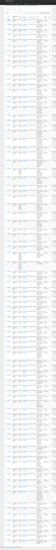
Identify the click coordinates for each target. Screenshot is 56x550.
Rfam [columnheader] (34, 17)
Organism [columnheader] (24, 17)
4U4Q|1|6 (9, 301)
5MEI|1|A (9, 79)
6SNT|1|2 (9, 261)
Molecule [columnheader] (20, 17)
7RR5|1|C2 (9, 326)
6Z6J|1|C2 (9, 513)
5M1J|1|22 (9, 413)
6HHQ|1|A (9, 101)
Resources (34, 3)
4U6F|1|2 (9, 365)
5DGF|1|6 (9, 176)
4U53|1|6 (9, 485)
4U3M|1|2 (9, 316)
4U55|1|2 (9, 468)
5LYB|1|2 (9, 106)
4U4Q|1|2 (9, 346)
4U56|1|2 (9, 540)
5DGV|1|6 (9, 168)
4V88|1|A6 (9, 19)
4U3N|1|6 (9, 380)
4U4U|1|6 (9, 306)
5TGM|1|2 (9, 138)
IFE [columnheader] (8, 17)
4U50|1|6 (9, 428)
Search (39, 3)
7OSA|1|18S (10, 39)
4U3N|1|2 (9, 446)
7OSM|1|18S (10, 89)
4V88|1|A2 (9, 29)
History (15, 9)
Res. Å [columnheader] (50, 17)
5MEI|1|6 (9, 60)
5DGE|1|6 (9, 160)
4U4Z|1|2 (9, 418)
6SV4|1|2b (9, 385)
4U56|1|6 (9, 535)
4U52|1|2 (9, 336)
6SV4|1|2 (9, 530)
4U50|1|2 (9, 502)
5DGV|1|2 (9, 203)
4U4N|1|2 (9, 423)
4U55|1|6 (9, 395)
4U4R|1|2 (9, 276)
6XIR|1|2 (9, 400)
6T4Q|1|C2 (9, 233)
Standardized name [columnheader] (15, 17)
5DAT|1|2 (9, 190)
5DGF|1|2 (9, 220)
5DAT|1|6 (9, 146)
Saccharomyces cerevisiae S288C (25, 371)
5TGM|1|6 (9, 130)
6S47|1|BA (9, 473)
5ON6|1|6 (9, 96)
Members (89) (9, 9)
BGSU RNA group (9, 547)
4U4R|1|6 (9, 241)
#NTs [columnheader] (53, 17)
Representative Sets (18, 3)
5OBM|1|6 (9, 50)
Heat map (20, 9)
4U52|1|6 (9, 311)
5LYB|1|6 (9, 65)
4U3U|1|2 (9, 291)
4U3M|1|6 (9, 296)
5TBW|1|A (9, 34)
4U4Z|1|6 (9, 360)
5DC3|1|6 (9, 185)
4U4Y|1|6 (9, 375)
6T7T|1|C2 (9, 408)
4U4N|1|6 (9, 331)
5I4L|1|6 (9, 55)
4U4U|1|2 (9, 341)
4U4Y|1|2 (9, 451)
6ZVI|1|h (9, 287)
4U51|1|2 (9, 456)
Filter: (10, 13)
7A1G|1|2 (9, 281)
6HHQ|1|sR (10, 45)
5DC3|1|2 (9, 228)
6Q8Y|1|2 (9, 351)
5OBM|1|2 (9, 84)
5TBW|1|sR (10, 24)
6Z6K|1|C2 (9, 507)
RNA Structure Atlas (9, 3)
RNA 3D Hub (9, 1)
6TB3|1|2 (9, 252)
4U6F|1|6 (9, 321)
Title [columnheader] (37, 17)
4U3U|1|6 (9, 271)
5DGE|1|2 (9, 212)
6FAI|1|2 (9, 479)
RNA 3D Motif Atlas (27, 3)
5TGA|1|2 (9, 195)
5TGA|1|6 (9, 151)
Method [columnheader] (45, 17)
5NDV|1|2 (9, 125)
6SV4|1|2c (9, 390)
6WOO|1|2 (9, 246)
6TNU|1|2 (9, 461)
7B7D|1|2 (9, 370)
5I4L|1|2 (9, 74)
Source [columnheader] (30, 17)
